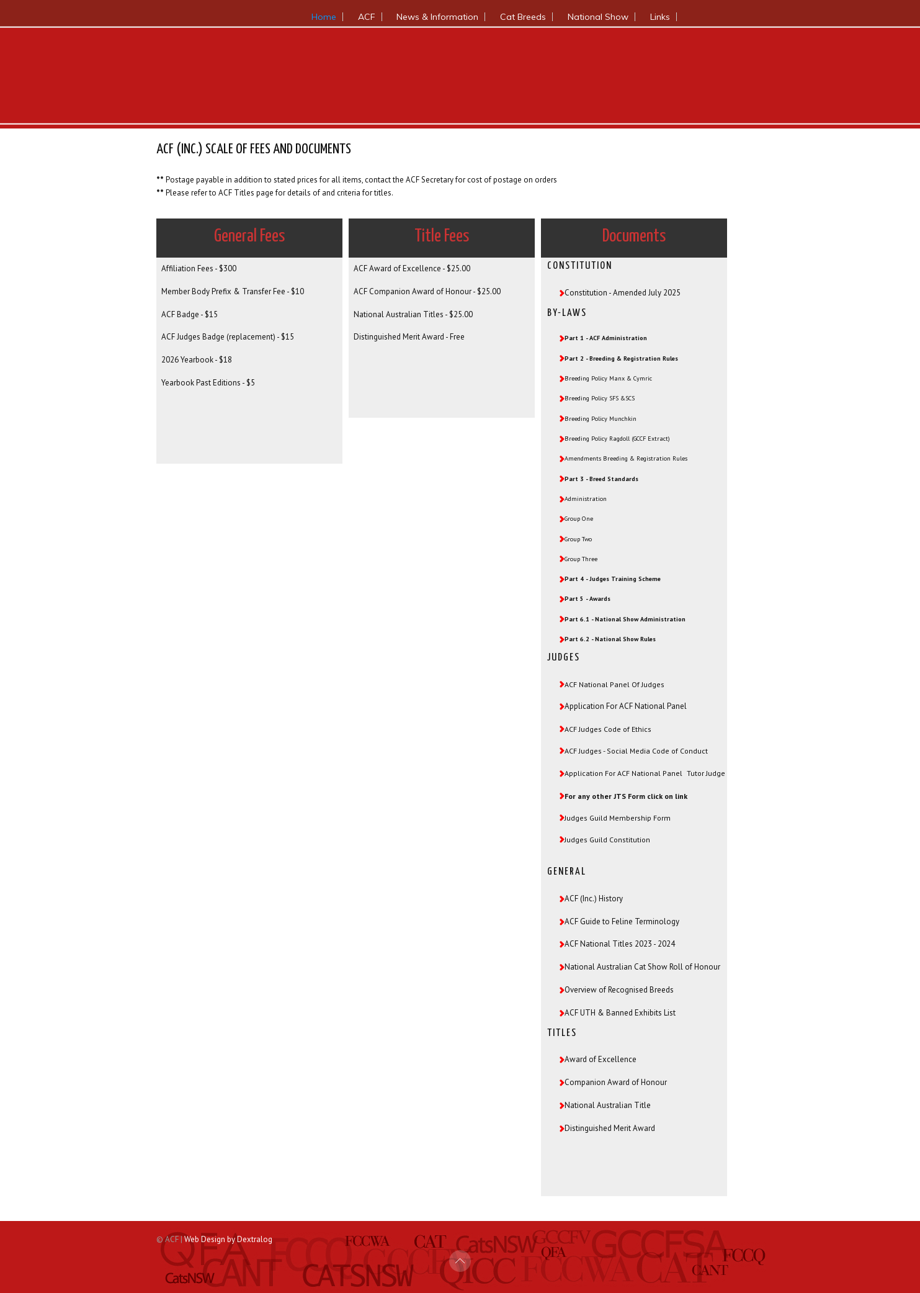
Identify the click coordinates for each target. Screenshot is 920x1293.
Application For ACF (598, 773)
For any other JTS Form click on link (626, 795)
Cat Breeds (523, 16)
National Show (598, 16)
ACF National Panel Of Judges (614, 684)
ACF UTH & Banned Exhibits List (620, 1011)
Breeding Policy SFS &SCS (600, 398)
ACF (366, 16)
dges (593, 750)
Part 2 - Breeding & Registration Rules (621, 358)
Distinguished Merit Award (610, 1127)
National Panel (657, 773)
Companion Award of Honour (616, 1081)
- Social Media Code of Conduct (655, 750)
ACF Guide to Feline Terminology (622, 920)
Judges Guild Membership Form (618, 816)
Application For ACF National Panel (626, 706)
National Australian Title (608, 1104)
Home (323, 16)
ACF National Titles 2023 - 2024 (620, 942)
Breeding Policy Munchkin (600, 419)
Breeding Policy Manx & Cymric (608, 378)
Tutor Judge (706, 773)
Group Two (578, 539)
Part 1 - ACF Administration (606, 338)
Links (660, 16)
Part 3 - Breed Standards (601, 479)
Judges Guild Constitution (608, 838)
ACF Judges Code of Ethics (608, 729)
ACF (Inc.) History (594, 897)
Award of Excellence (600, 1058)
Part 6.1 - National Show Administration (625, 619)
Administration (586, 499)
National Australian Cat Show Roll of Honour (642, 965)
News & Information (437, 16)
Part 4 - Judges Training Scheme (613, 579)
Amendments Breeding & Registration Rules (626, 458)
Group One (579, 519)
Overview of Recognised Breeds (619, 988)
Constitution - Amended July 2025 (623, 292)
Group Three (581, 559)
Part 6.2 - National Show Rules (610, 639)
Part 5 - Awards (587, 599)
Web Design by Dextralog (228, 1238)
